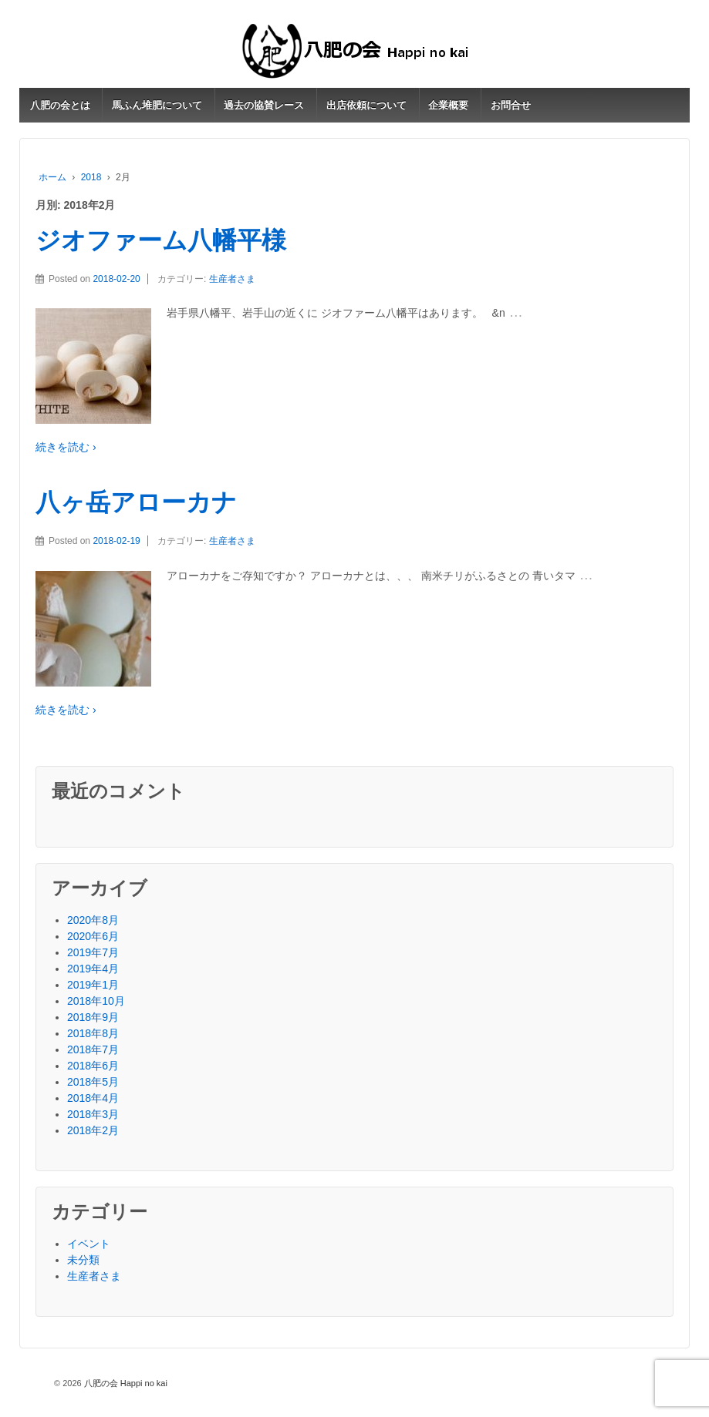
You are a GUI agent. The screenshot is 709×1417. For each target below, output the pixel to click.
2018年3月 (93, 1114)
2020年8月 (93, 920)
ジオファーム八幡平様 (160, 240)
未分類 (83, 1260)
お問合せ (511, 105)
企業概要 (448, 105)
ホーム (52, 177)
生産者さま (232, 279)
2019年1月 (93, 985)
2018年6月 (93, 1065)
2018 (91, 177)
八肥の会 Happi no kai (124, 1383)
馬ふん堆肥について (157, 105)
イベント (88, 1243)
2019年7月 (93, 952)
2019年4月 (93, 968)
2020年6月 (93, 936)
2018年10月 (96, 1001)
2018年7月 (93, 1049)
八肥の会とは (60, 105)
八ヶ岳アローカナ (136, 502)
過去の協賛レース (264, 105)
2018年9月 (93, 1017)
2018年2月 (93, 1130)
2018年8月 (93, 1033)
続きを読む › (65, 447)
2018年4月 (93, 1098)
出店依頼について (366, 105)
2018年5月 (93, 1082)
